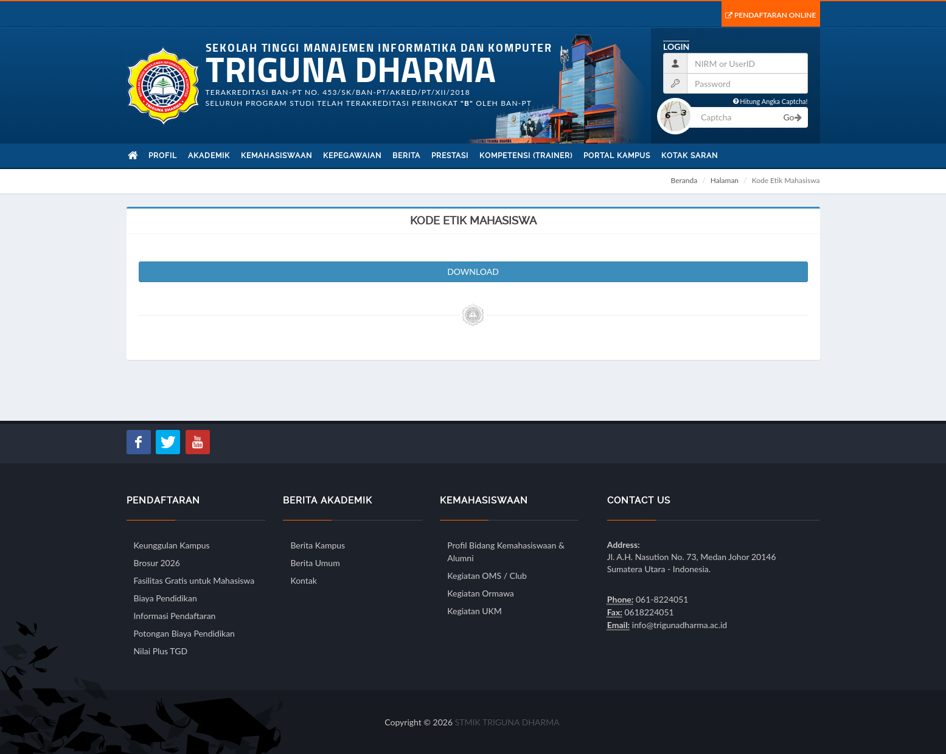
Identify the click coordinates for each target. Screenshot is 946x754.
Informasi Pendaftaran (175, 615)
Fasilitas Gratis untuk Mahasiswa (194, 580)
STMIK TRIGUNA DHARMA (507, 722)
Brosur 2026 (157, 563)
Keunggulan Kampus (172, 545)
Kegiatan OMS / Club (487, 575)
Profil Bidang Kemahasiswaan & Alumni (506, 551)
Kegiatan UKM (474, 611)
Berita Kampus (317, 545)
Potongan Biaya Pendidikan (184, 633)
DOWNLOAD (473, 271)
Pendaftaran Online (770, 14)
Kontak (303, 580)
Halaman (725, 180)
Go (792, 117)
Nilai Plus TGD (161, 651)
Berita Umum (314, 563)
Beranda (684, 180)
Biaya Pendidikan (165, 598)
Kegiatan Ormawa (480, 593)
